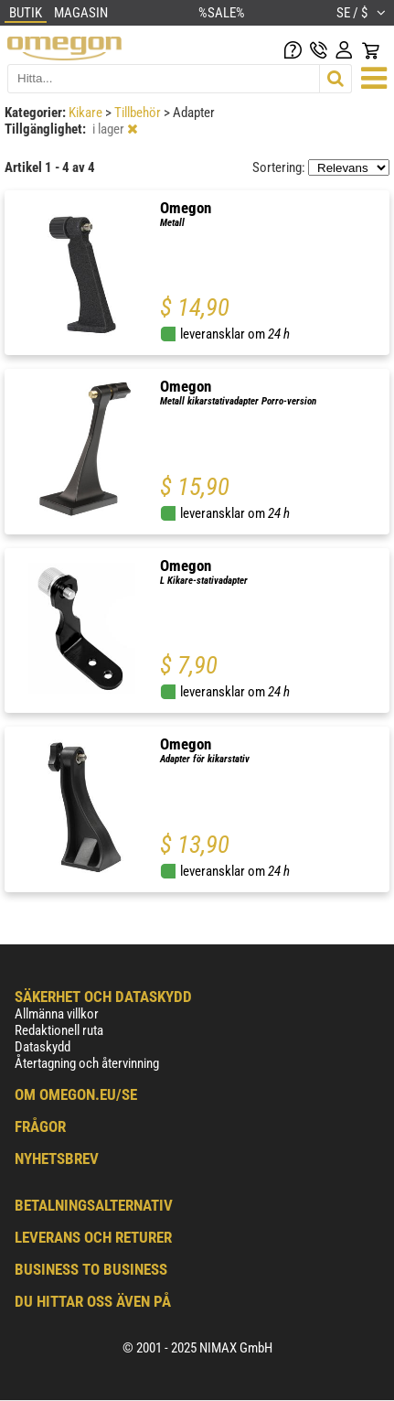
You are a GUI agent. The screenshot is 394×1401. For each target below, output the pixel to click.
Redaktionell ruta (59, 1030)
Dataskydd (42, 1047)
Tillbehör (139, 112)
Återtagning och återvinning (87, 1063)
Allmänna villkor (57, 1014)
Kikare (87, 112)
